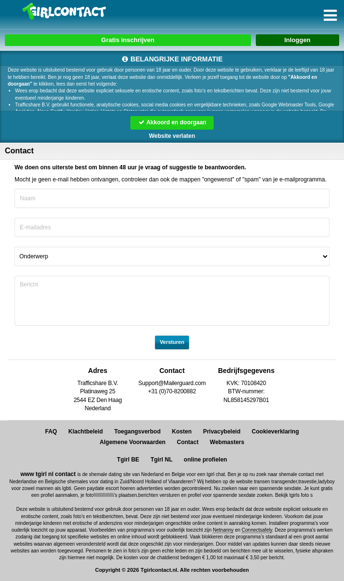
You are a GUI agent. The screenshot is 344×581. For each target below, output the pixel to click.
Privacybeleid (221, 431)
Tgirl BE (128, 459)
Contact (188, 442)
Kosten (182, 431)
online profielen (205, 459)
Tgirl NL (161, 459)
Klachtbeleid (85, 431)
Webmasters (227, 442)
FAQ (51, 431)
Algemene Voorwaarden (133, 442)
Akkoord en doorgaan (172, 122)
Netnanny (223, 530)
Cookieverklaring (275, 431)
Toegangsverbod (137, 431)
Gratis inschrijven (128, 40)
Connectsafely (257, 530)
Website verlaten (172, 136)
